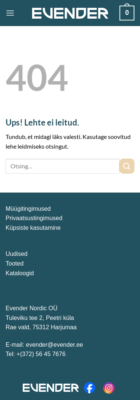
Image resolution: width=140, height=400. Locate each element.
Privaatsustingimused (34, 218)
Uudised (17, 254)
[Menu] (10, 13)
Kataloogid (20, 273)
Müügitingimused (28, 209)
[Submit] (126, 166)
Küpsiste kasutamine (33, 228)
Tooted (15, 263)
